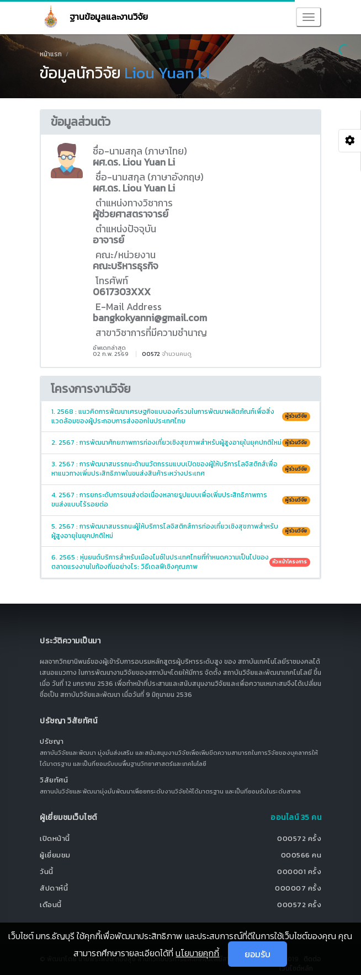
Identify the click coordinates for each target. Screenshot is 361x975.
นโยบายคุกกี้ (197, 953)
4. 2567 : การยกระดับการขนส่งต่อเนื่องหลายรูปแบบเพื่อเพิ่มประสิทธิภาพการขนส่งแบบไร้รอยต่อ (180, 499)
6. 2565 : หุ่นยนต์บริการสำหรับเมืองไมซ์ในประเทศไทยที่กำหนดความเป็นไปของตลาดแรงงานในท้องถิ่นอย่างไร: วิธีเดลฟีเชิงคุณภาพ (180, 562)
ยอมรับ (257, 954)
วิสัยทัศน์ (54, 780)
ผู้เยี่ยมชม (55, 855)
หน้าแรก (51, 54)
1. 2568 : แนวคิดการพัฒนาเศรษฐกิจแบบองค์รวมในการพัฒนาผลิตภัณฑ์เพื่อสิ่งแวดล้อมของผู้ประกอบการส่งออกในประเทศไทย (180, 416)
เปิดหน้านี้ (55, 838)
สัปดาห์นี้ (54, 888)
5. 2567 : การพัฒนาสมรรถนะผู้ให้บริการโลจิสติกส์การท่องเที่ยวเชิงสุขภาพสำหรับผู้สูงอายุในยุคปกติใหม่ (180, 531)
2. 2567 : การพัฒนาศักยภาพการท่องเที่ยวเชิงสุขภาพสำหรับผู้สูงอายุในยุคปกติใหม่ (180, 442)
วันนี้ (47, 871)
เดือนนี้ (51, 904)
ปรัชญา (52, 741)
